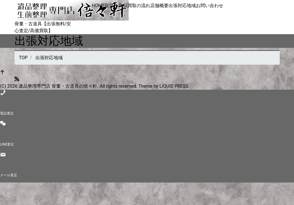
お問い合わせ (209, 5)
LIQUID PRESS (173, 86)
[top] (2, 72)
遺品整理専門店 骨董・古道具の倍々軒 (58, 86)
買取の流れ (138, 5)
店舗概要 (159, 5)
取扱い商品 (116, 5)
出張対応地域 (182, 5)
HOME (98, 5)
